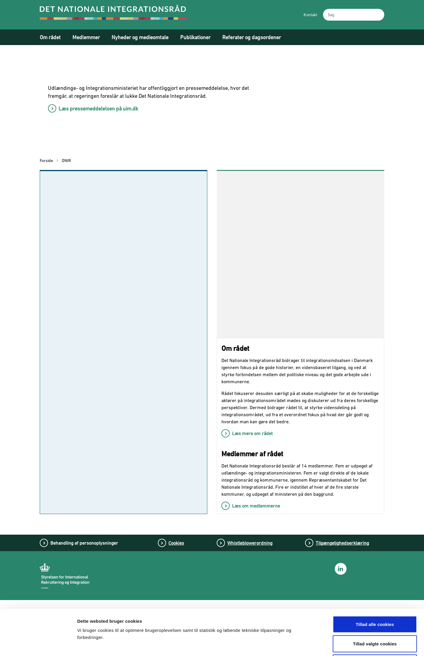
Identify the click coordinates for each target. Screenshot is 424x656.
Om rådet (50, 37)
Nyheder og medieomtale (140, 37)
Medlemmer (86, 37)
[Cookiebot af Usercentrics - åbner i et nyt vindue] (38, 644)
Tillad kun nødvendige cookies (374, 617)
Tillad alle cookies (375, 578)
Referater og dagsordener (251, 37)
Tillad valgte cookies (375, 598)
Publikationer (195, 37)
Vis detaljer (308, 644)
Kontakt (310, 14)
